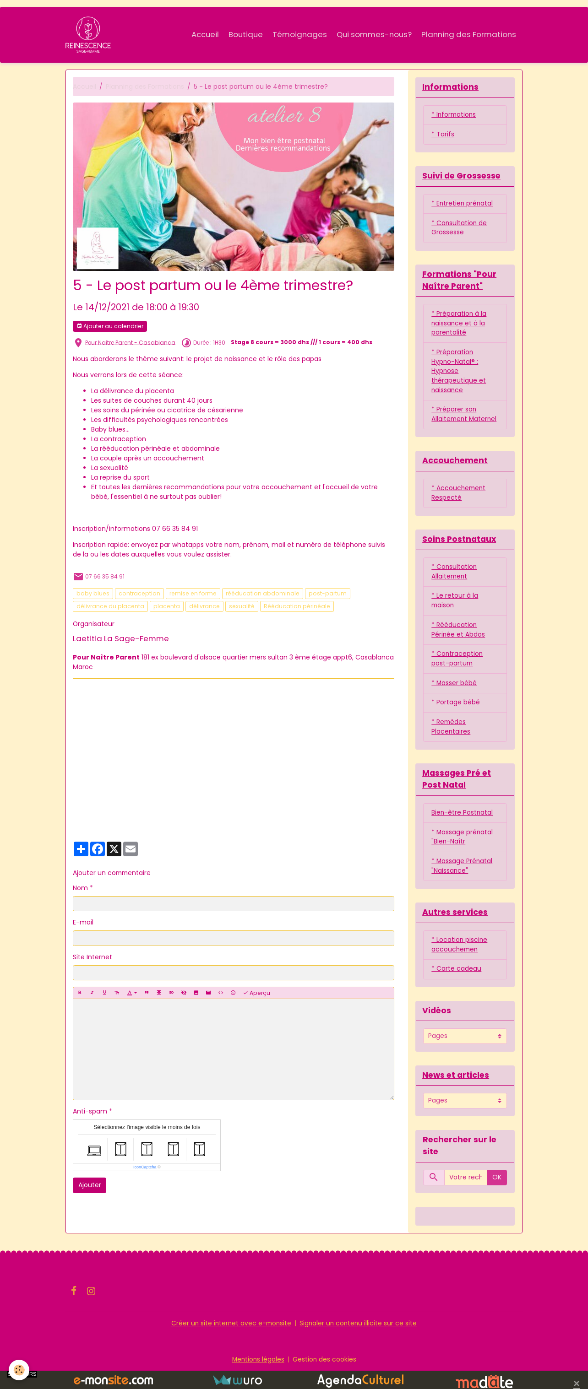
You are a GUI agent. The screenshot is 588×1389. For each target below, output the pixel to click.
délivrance (204, 607)
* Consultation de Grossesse (459, 229)
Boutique (246, 34)
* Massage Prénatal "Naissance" (462, 883)
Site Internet (92, 957)
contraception (139, 594)
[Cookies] (19, 1370)
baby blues (92, 594)
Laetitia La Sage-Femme (121, 638)
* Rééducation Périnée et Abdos (458, 644)
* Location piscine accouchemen (459, 962)
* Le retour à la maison (454, 615)
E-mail (83, 922)
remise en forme (193, 594)
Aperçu (256, 993)
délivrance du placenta (110, 607)
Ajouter (89, 1185)
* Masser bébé (454, 698)
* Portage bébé (455, 718)
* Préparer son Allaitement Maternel (454, 423)
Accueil (205, 34)
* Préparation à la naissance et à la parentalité (459, 326)
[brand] (89, 34)
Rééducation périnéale (297, 607)
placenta (166, 607)
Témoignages (299, 34)
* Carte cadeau (456, 986)
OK (496, 1195)
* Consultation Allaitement (454, 586)
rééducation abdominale (262, 594)
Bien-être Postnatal (462, 829)
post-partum (328, 594)
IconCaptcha (145, 1167)
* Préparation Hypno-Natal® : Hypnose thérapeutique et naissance (458, 374)
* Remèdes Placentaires (451, 742)
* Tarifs (442, 135)
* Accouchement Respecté (459, 506)
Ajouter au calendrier (109, 326)
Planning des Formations (468, 34)
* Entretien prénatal (462, 205)
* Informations (454, 115)
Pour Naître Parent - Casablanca (130, 342)
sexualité (242, 607)
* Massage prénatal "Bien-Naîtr (462, 853)
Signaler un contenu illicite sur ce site (359, 1341)
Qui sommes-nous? (374, 34)
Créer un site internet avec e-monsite (230, 1341)
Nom (80, 888)
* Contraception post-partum (457, 674)
